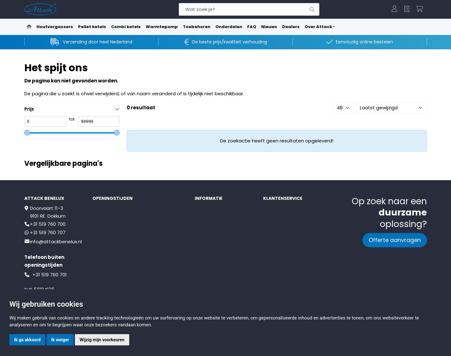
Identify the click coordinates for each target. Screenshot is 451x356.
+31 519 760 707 (48, 232)
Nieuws (269, 27)
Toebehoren (196, 27)
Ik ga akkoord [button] (27, 339)
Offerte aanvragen (395, 240)
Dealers (291, 27)
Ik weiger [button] (60, 339)
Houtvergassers (55, 27)
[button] (394, 9)
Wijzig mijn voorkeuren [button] (102, 339)
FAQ (251, 27)
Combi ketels (126, 27)
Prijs (29, 109)
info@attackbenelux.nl (56, 241)
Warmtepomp (162, 27)
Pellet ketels (92, 27)
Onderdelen (228, 27)
